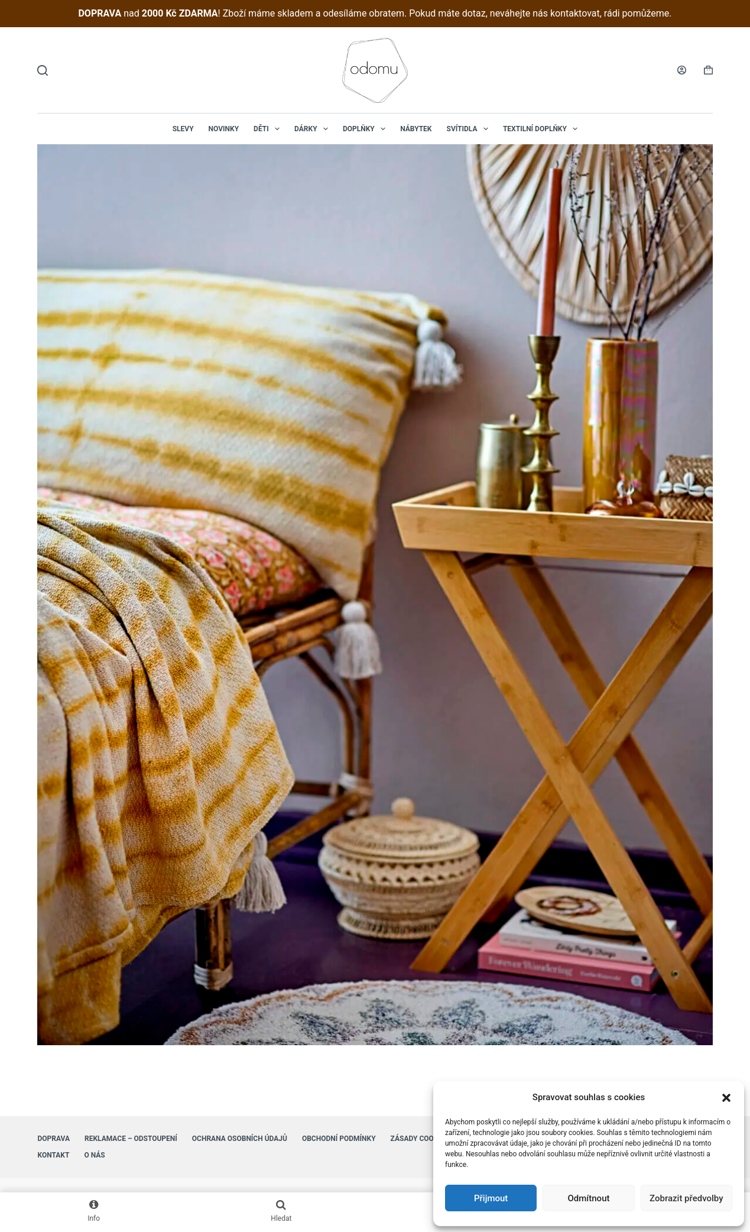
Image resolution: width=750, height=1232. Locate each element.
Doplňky (366, 129)
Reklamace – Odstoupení (131, 1138)
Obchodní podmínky (339, 1138)
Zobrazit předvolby (686, 1198)
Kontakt (53, 1155)
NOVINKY (224, 129)
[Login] (681, 70)
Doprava (53, 1138)
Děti (269, 129)
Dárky (313, 129)
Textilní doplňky (542, 129)
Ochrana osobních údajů (239, 1138)
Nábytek (415, 129)
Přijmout (491, 1198)
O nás (94, 1155)
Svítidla (470, 129)
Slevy (183, 129)
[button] (726, 1098)
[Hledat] (42, 70)
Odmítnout (589, 1198)
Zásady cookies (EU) (428, 1138)
